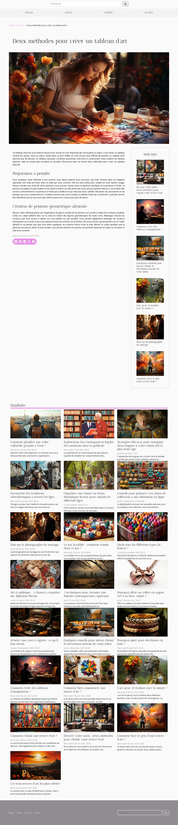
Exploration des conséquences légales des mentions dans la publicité (89, 443)
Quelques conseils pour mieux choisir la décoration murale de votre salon (149, 267)
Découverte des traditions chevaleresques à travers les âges (32, 495)
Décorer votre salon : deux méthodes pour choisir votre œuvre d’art (149, 190)
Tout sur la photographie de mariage (34, 544)
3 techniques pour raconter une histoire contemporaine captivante (86, 594)
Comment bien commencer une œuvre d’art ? (84, 689)
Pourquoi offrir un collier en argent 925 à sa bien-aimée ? (140, 594)
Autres (149, 12)
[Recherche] (85, 3)
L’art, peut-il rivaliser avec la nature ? (147, 307)
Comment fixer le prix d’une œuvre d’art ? (147, 380)
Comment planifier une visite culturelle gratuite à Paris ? (29, 443)
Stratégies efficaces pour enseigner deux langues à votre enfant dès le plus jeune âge (140, 445)
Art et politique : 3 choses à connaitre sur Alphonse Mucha (35, 594)
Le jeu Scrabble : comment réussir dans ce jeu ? (86, 546)
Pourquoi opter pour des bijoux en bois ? (140, 642)
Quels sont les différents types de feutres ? (139, 546)
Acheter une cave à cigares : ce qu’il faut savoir (34, 642)
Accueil (12, 25)
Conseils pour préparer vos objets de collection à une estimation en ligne (141, 495)
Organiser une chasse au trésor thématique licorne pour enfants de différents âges (87, 496)
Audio (68, 12)
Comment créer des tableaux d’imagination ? (149, 228)
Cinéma (108, 12)
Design (29, 12)
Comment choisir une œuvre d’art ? (33, 736)
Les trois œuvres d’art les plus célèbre (35, 783)
